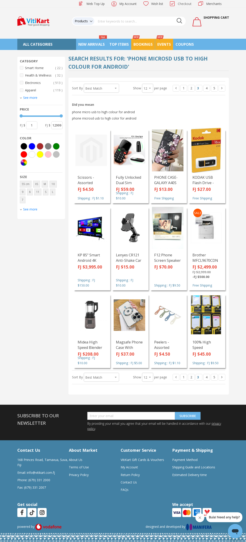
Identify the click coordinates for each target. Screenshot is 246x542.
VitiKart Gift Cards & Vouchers (142, 460)
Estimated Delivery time (189, 475)
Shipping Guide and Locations (193, 467)
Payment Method (185, 460)
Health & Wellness (44, 75)
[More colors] (24, 162)
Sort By (77, 88)
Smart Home (44, 67)
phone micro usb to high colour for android (103, 112)
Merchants (214, 4)
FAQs (125, 490)
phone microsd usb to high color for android (104, 118)
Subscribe (187, 416)
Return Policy (130, 475)
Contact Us (129, 482)
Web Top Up (95, 4)
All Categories (37, 44)
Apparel (44, 90)
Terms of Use (79, 467)
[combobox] (140, 21)
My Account (128, 4)
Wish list (157, 4)
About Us (75, 460)
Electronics (44, 82)
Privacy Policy (79, 475)
